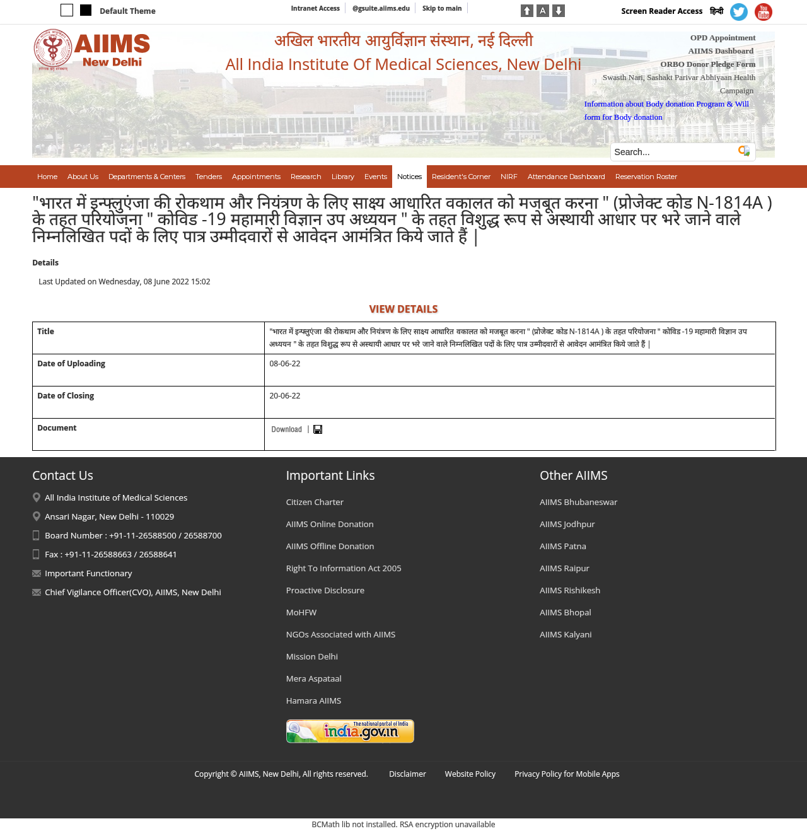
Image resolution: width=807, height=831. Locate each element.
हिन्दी (716, 11)
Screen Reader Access (662, 11)
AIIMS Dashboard (721, 50)
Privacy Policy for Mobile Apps (567, 774)
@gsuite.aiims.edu (381, 8)
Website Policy (470, 774)
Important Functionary (88, 573)
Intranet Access (315, 8)
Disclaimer (407, 774)
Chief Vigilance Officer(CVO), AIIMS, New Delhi (133, 592)
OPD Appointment (723, 37)
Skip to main (442, 8)
